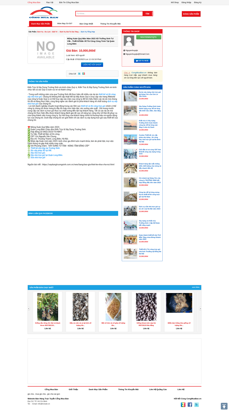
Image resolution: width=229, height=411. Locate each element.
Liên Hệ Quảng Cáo (158, 389)
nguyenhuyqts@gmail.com (137, 54)
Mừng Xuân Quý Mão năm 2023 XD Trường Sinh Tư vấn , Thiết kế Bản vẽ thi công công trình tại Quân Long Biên (90, 41)
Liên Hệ (180, 389)
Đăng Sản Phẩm (191, 14)
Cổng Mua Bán (34, 2)
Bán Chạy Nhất (86, 24)
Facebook (190, 404)
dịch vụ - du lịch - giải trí (47, 32)
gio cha (31, 394)
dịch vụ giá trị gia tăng (69, 32)
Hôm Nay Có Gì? (64, 23)
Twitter (79, 73)
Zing (84, 73)
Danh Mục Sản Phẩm (40, 24)
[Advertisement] (73, 186)
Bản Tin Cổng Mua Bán (69, 2)
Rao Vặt (49, 2)
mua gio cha (40, 394)
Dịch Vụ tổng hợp (88, 32)
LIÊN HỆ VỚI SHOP (92, 64)
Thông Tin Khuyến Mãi (110, 24)
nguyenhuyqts (132, 50)
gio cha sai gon (53, 394)
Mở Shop (175, 2)
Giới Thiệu (73, 389)
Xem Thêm (195, 287)
